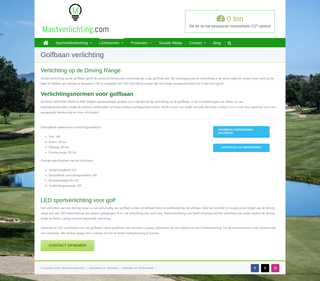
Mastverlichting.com (73, 268)
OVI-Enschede (145, 268)
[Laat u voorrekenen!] (241, 147)
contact (232, 107)
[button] (229, 42)
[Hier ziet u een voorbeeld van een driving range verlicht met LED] (241, 131)
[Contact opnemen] (67, 245)
